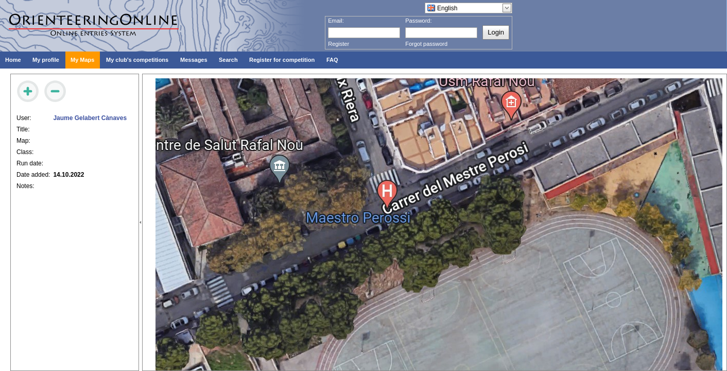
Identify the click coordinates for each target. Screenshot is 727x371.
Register (338, 44)
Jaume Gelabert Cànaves (90, 118)
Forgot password (426, 44)
